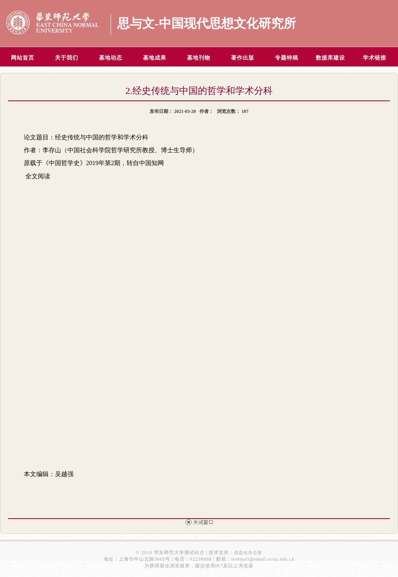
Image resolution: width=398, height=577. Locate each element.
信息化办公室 (248, 552)
